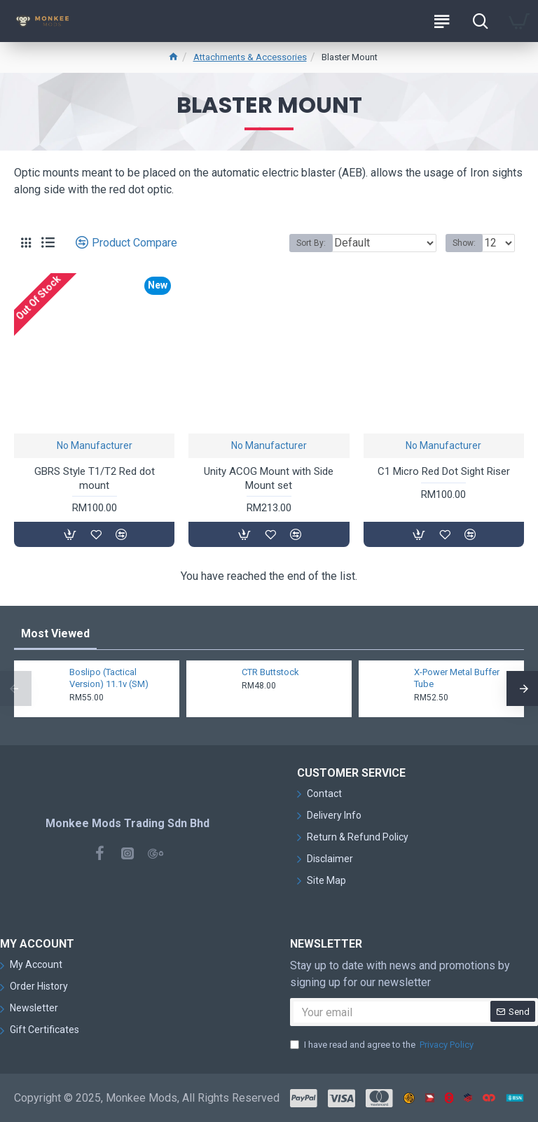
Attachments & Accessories (250, 57)
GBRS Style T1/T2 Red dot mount (94, 478)
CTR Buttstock (270, 672)
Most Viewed (55, 633)
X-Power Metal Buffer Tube (456, 678)
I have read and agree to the (383, 1045)
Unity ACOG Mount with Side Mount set (268, 478)
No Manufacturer (94, 445)
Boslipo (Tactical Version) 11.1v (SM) (109, 678)
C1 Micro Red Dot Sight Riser (444, 471)
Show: (464, 243)
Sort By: (311, 243)
